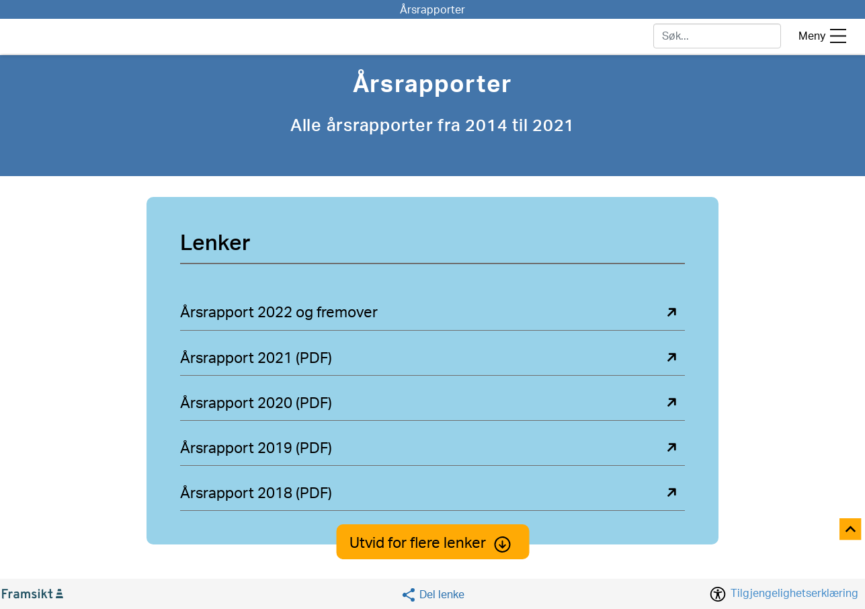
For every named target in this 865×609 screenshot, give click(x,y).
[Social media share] (432, 594)
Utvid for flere (432, 543)
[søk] (717, 36)
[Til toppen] (851, 530)
